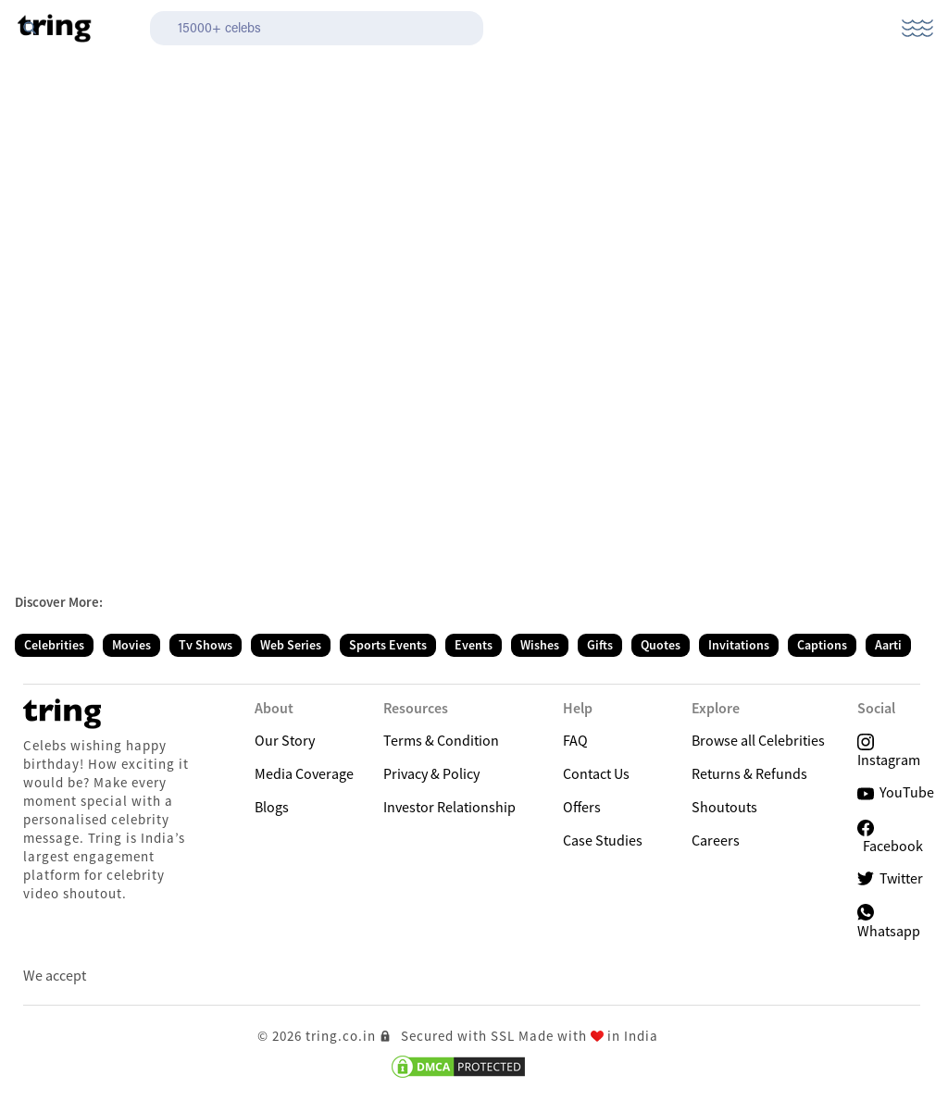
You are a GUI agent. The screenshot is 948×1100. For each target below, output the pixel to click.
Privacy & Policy (431, 773)
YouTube (895, 792)
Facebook (890, 837)
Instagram (888, 750)
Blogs (272, 806)
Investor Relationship (449, 806)
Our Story (285, 740)
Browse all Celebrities (758, 740)
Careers (716, 840)
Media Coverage (304, 773)
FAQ (575, 740)
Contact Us (596, 773)
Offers (582, 806)
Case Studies (602, 840)
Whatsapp (888, 921)
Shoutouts (724, 806)
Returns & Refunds (749, 773)
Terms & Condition (441, 740)
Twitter (890, 878)
